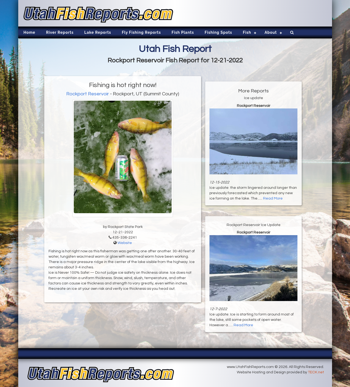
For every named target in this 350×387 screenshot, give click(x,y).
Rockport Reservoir (87, 93)
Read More (273, 198)
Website (124, 243)
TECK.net (316, 372)
